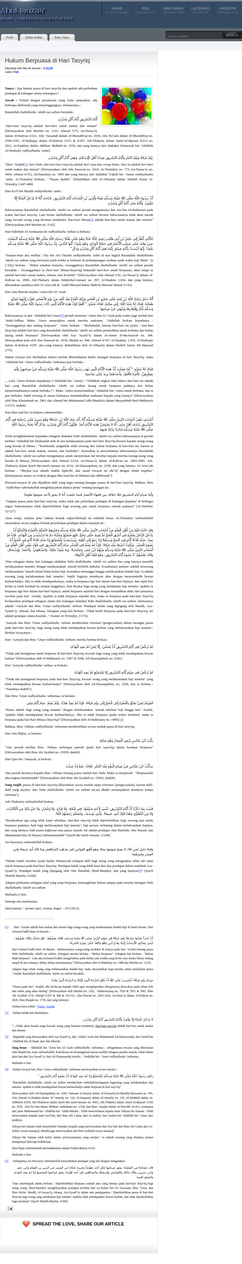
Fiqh (16, 71)
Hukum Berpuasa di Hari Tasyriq (47, 60)
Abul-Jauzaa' (32, 12)
